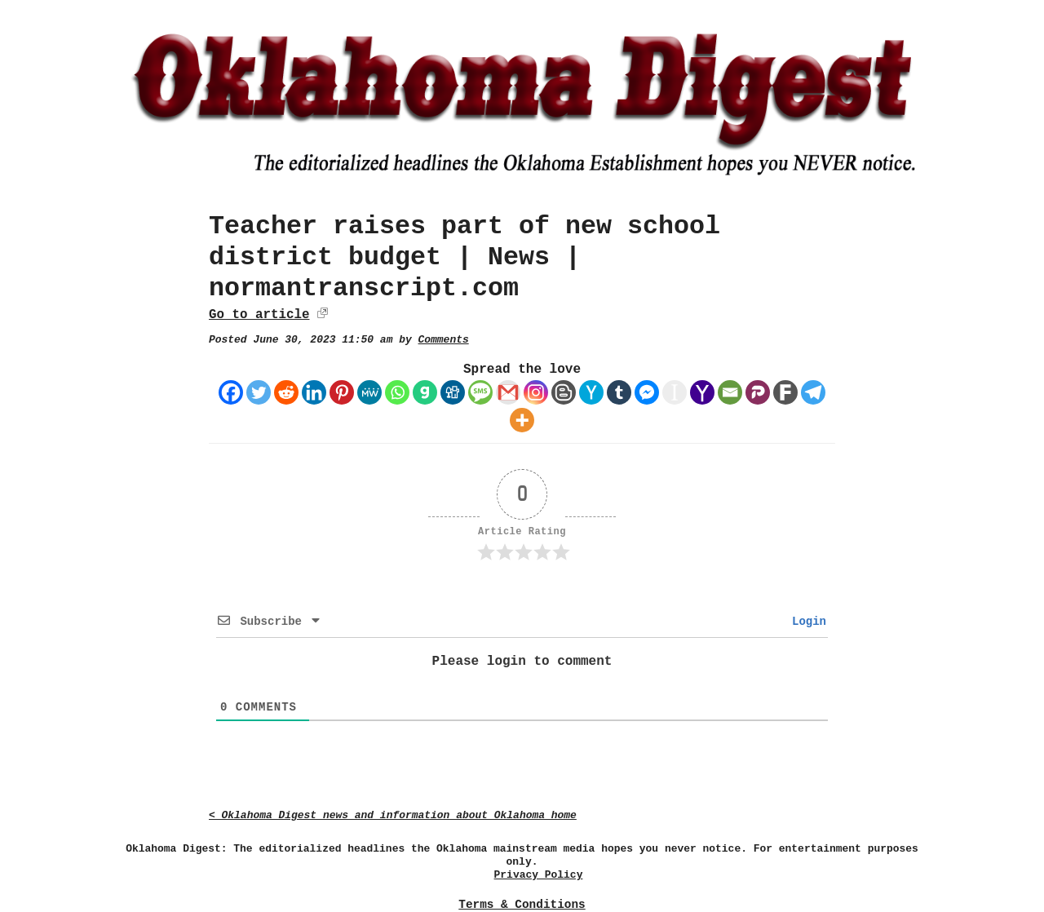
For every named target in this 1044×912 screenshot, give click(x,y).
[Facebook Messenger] (647, 392)
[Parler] (757, 392)
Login (805, 621)
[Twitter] (258, 392)
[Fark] (785, 392)
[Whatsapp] (397, 392)
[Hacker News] (591, 392)
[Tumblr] (619, 392)
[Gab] (425, 392)
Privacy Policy (538, 875)
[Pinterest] (342, 392)
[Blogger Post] (563, 392)
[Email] (730, 392)
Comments (443, 340)
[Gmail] (508, 392)
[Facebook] (231, 392)
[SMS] (480, 392)
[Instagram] (536, 392)
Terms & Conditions (521, 904)
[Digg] (452, 392)
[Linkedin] (314, 392)
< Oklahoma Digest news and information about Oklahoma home (393, 815)
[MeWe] (369, 392)
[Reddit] (286, 392)
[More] (522, 420)
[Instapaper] (674, 392)
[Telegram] (813, 392)
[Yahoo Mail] (702, 392)
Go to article (259, 315)
